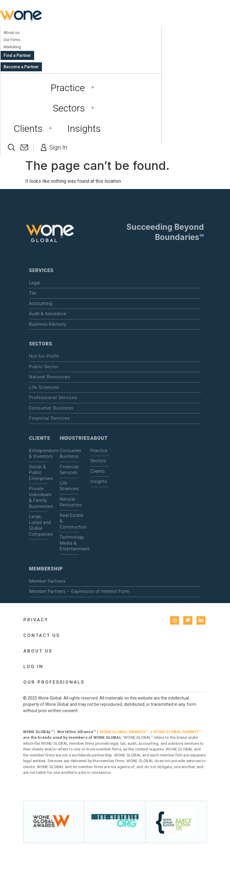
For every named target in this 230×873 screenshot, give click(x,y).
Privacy (35, 620)
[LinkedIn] (200, 620)
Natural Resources (49, 377)
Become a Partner (21, 66)
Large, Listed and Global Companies (38, 525)
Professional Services (53, 397)
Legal (34, 283)
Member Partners (47, 581)
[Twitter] (187, 620)
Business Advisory (47, 324)
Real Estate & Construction (69, 521)
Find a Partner (17, 55)
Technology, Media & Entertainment (69, 543)
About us (11, 32)
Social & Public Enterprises (38, 472)
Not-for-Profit (44, 356)
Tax (32, 293)
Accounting (40, 303)
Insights (84, 128)
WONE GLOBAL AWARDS (122, 731)
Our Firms (12, 39)
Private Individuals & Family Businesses (38, 497)
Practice (75, 87)
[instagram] (174, 620)
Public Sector (44, 366)
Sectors (76, 108)
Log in (33, 666)
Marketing (12, 47)
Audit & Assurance (47, 313)
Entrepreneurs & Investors (38, 453)
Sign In (53, 147)
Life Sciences (44, 387)
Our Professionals (53, 682)
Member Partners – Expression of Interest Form (79, 591)
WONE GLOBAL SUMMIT (176, 731)
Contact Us (41, 635)
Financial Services (49, 418)
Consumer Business (51, 408)
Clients (35, 128)
